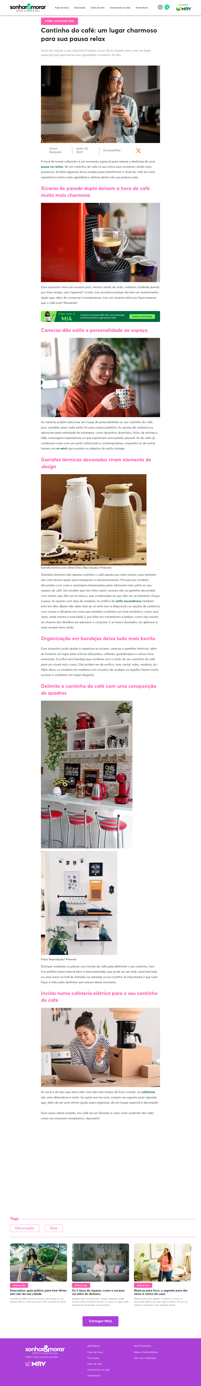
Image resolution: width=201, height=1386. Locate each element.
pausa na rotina (52, 166)
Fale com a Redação (145, 1358)
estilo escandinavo (129, 601)
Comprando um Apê (120, 8)
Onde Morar (142, 8)
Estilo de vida (97, 8)
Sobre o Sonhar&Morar (146, 1352)
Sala (54, 1228)
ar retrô (61, 448)
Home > (50, 21)
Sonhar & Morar (28, 5)
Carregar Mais (100, 1321)
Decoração (79, 8)
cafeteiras (148, 1092)
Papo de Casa (62, 8)
